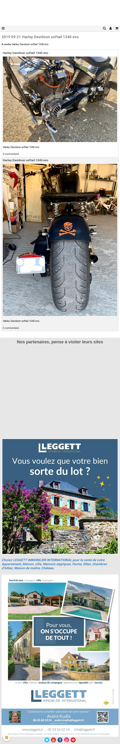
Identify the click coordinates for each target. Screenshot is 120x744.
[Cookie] (6, 737)
